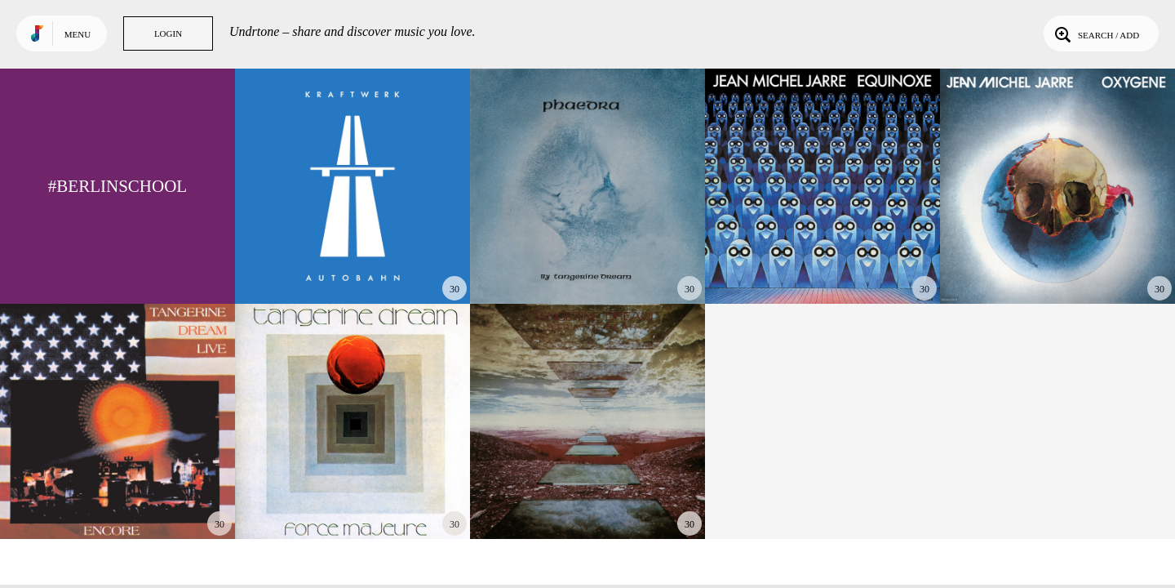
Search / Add (1095, 33)
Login (168, 33)
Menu (77, 34)
